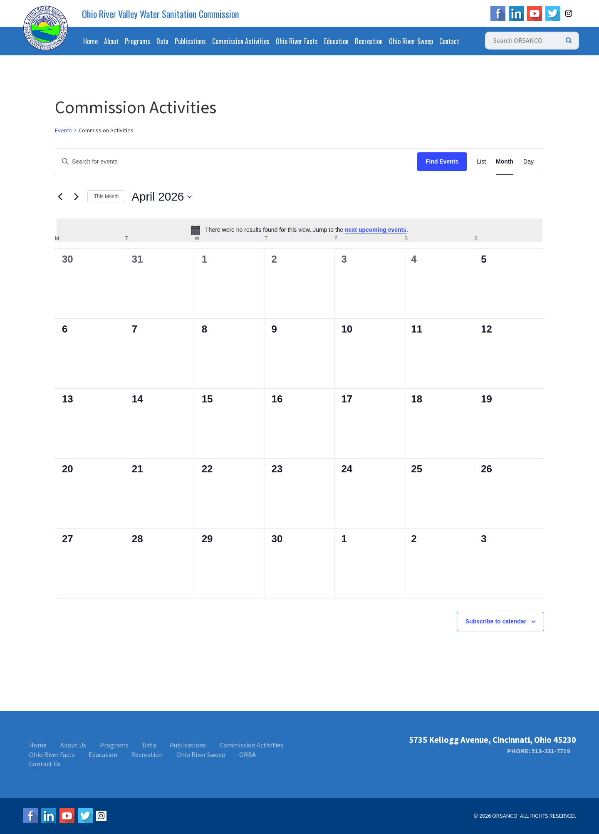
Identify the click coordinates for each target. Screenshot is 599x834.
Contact (449, 41)
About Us (73, 745)
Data (162, 41)
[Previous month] (60, 197)
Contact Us (45, 764)
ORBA (247, 754)
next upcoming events (375, 229)
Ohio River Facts (297, 41)
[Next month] (76, 197)
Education (336, 41)
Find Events (442, 161)
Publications (190, 41)
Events (63, 130)
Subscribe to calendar (495, 621)
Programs (137, 41)
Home (90, 41)
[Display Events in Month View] (504, 162)
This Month (106, 196)
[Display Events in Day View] (528, 162)
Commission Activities (241, 41)
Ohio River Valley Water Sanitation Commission (160, 13)
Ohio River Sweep (411, 41)
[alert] (299, 230)
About (111, 41)
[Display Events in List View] (481, 162)
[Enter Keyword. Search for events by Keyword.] (236, 162)
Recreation (369, 41)
